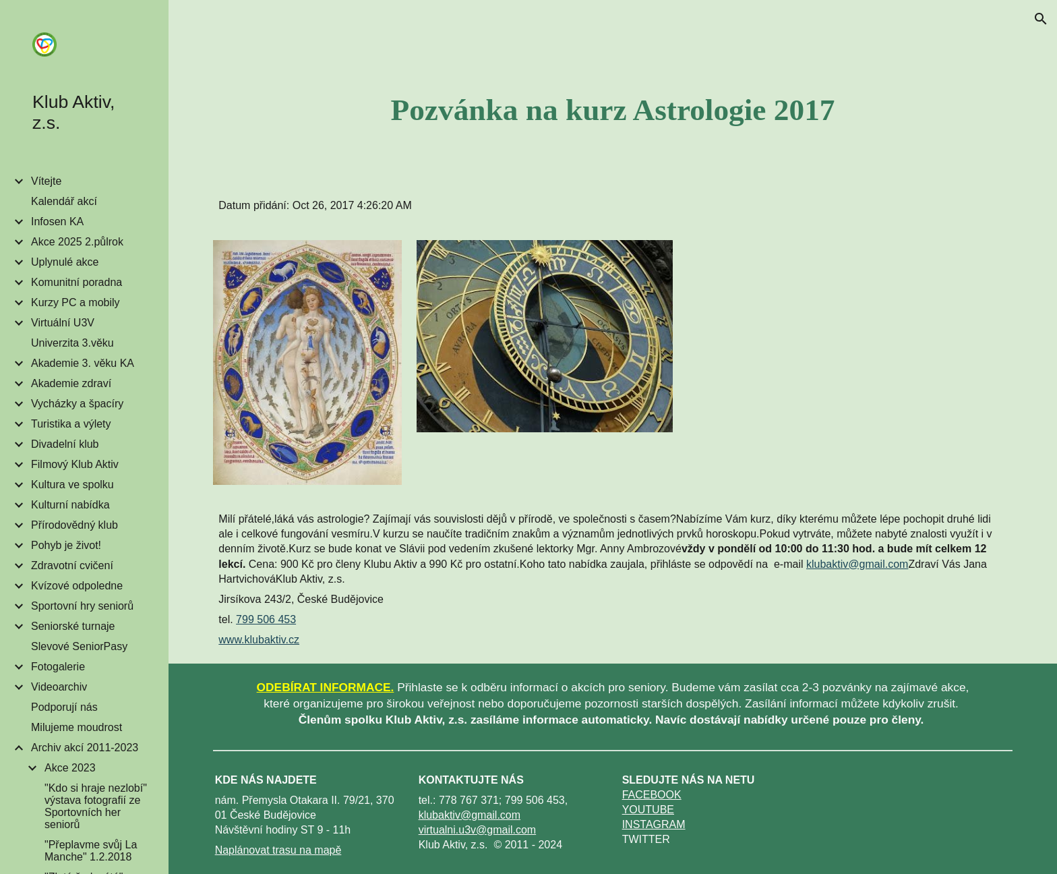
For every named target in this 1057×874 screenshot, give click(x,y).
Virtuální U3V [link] (62, 322)
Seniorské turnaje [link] (73, 626)
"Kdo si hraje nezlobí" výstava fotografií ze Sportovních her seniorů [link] (95, 806)
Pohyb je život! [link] (66, 545)
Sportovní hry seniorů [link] (82, 606)
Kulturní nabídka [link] (70, 505)
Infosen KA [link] (57, 221)
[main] (613, 110)
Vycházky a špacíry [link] (77, 403)
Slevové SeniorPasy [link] (79, 646)
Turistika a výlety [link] (71, 424)
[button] (1041, 19)
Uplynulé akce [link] (65, 262)
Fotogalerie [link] (58, 666)
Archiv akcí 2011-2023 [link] (84, 747)
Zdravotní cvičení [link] (72, 565)
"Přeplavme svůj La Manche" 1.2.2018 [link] (90, 851)
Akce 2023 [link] (70, 768)
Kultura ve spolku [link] (72, 484)
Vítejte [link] (46, 181)
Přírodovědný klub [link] (74, 525)
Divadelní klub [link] (65, 444)
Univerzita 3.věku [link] (72, 343)
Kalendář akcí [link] (64, 201)
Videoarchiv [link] (59, 687)
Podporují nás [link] (64, 707)
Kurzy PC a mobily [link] (75, 302)
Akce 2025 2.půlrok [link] (77, 241)
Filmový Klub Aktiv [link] (75, 464)
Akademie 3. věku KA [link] (82, 363)
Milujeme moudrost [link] (76, 727)
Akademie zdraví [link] (71, 383)
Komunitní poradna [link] (76, 282)
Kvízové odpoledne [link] (77, 585)
